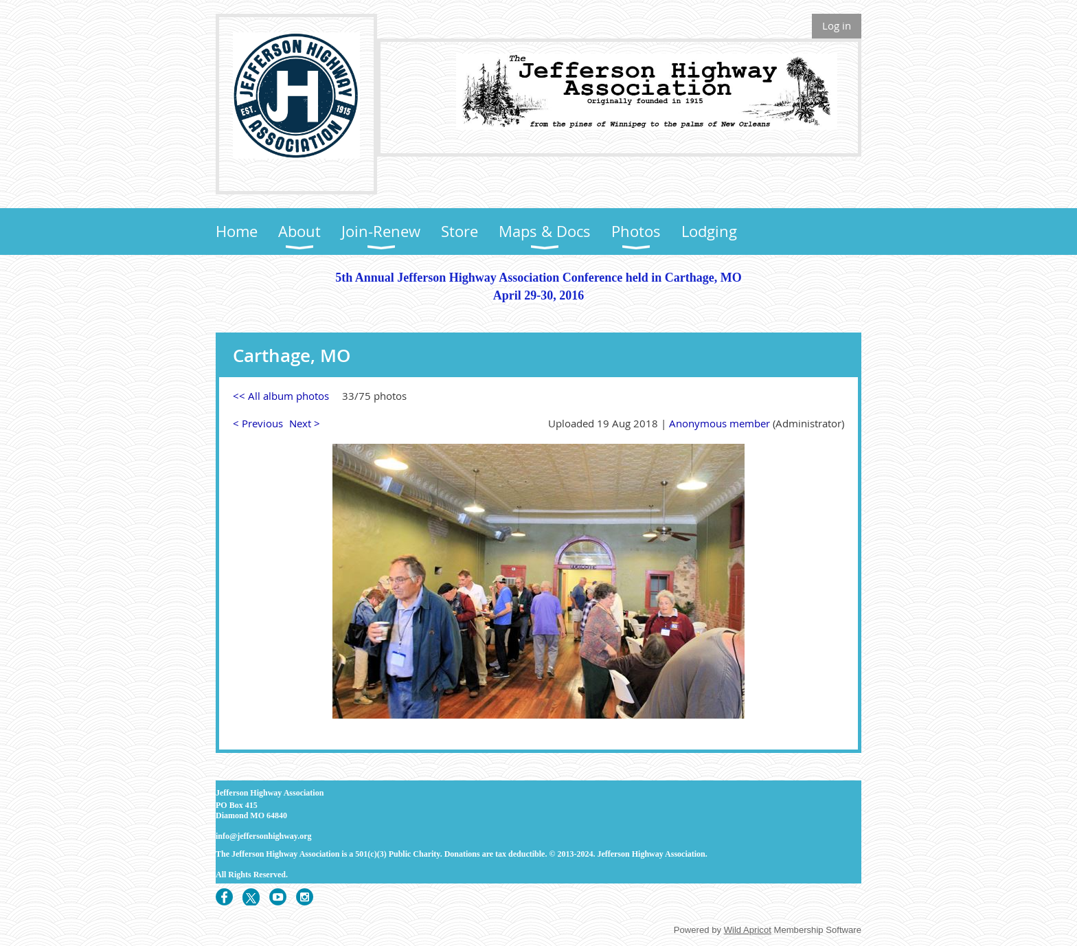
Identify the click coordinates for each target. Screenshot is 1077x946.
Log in (836, 25)
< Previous (258, 423)
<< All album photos (281, 396)
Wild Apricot (747, 930)
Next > (304, 423)
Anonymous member (719, 423)
